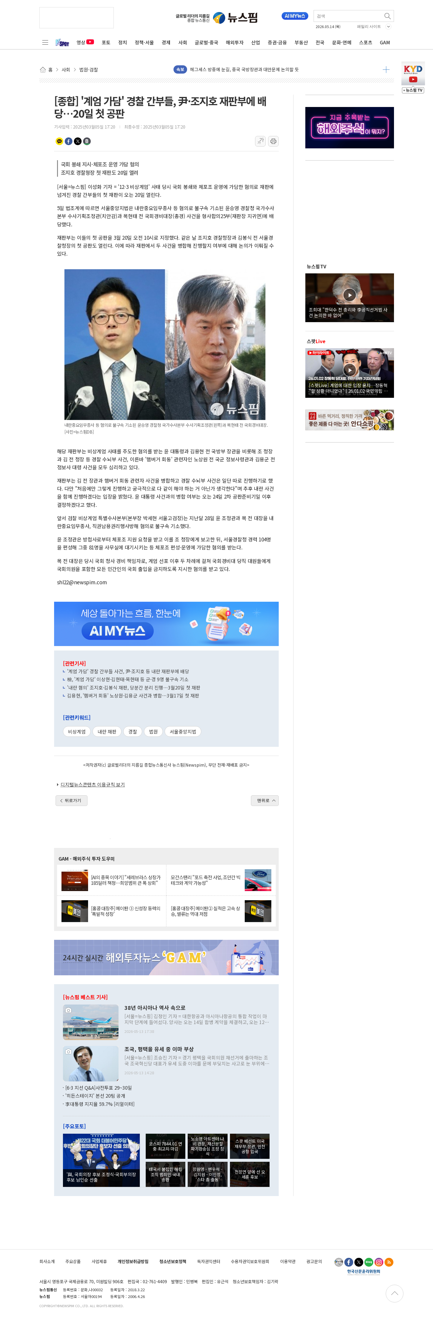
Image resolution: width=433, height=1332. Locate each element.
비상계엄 (77, 731)
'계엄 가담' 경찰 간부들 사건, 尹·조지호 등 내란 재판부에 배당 (128, 671)
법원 (153, 731)
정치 (122, 42)
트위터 (78, 141)
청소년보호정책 (172, 1261)
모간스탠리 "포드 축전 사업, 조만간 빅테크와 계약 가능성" (205, 880)
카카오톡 (59, 141)
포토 (106, 42)
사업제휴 (99, 1261)
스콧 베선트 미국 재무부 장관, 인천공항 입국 (250, 1146)
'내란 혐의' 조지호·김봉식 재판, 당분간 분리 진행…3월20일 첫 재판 (133, 687)
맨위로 (263, 800)
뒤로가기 (73, 800)
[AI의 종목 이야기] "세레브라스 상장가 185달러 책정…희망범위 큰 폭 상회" (125, 880)
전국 (320, 42)
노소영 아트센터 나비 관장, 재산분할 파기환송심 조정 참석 (207, 1146)
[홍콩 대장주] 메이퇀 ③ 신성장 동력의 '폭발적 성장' (125, 911)
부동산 (301, 42)
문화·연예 (341, 42)
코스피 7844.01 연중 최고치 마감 (165, 1146)
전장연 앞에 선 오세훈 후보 (250, 1174)
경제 (166, 42)
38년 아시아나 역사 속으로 (155, 1008)
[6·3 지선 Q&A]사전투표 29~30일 (98, 1087)
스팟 (316, 341)
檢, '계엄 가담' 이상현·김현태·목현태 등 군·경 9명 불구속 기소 (128, 679)
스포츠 (365, 42)
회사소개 (47, 1261)
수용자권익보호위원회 (250, 1261)
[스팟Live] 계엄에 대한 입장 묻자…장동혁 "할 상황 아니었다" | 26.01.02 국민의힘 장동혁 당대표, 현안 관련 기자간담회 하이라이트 (349, 387)
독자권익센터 (208, 1261)
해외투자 (235, 42)
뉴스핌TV (316, 266)
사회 (182, 42)
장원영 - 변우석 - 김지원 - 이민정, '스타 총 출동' (207, 1174)
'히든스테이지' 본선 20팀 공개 (95, 1095)
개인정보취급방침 (133, 1261)
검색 (388, 16)
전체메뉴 (45, 42)
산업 (255, 42)
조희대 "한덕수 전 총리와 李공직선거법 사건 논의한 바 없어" (348, 312)
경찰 (132, 731)
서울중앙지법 (183, 731)
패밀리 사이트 (369, 26)
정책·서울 (144, 42)
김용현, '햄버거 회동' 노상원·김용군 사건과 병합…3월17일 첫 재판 (133, 695)
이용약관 (288, 1261)
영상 (85, 42)
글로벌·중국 (206, 42)
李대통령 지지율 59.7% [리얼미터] (99, 1104)
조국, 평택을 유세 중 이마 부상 (159, 1049)
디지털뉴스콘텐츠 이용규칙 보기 (93, 784)
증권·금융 (277, 42)
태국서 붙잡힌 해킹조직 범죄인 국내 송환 (165, 1174)
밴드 (87, 141)
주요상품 (73, 1261)
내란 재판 (107, 731)
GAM (385, 42)
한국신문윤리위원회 (363, 1272)
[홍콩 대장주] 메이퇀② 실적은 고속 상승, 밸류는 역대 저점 (205, 911)
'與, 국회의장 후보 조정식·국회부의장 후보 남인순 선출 (101, 1177)
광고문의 (314, 1261)
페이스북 (68, 141)
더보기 (386, 69)
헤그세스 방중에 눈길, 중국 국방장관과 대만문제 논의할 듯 (244, 69)
